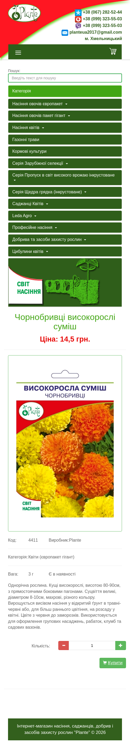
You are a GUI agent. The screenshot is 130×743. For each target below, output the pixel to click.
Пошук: (14, 71)
